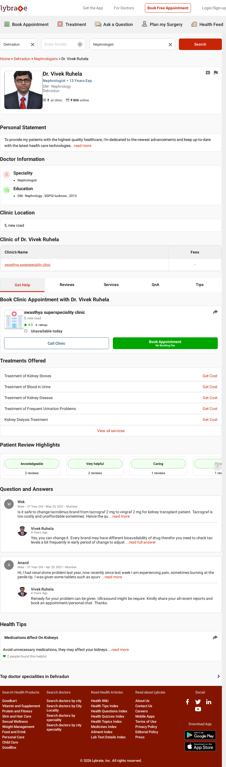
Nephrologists (46, 59)
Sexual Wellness (15, 722)
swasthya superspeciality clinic (27, 265)
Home (5, 59)
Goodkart (9, 701)
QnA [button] (158, 285)
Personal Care (13, 737)
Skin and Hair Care (16, 717)
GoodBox (9, 748)
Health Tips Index (106, 706)
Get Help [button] (22, 285)
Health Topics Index (108, 722)
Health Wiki (101, 701)
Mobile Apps (147, 717)
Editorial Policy (149, 732)
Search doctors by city (64, 701)
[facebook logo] (191, 704)
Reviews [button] (68, 285)
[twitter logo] (202, 704)
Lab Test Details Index (110, 737)
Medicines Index (105, 727)
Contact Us (146, 706)
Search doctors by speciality (61, 718)
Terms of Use (148, 722)
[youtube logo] (202, 711)
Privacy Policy (148, 727)
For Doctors (124, 8)
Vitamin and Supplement (21, 706)
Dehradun (22, 59)
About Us (145, 701)
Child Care (10, 743)
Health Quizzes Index (109, 717)
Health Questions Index (111, 711)
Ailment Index (103, 732)
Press (142, 737)
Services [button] (113, 285)
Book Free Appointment (167, 8)
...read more (112, 516)
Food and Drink (14, 732)
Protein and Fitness (17, 711)
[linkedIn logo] (212, 704)
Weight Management (18, 727)
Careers (144, 711)
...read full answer (140, 542)
